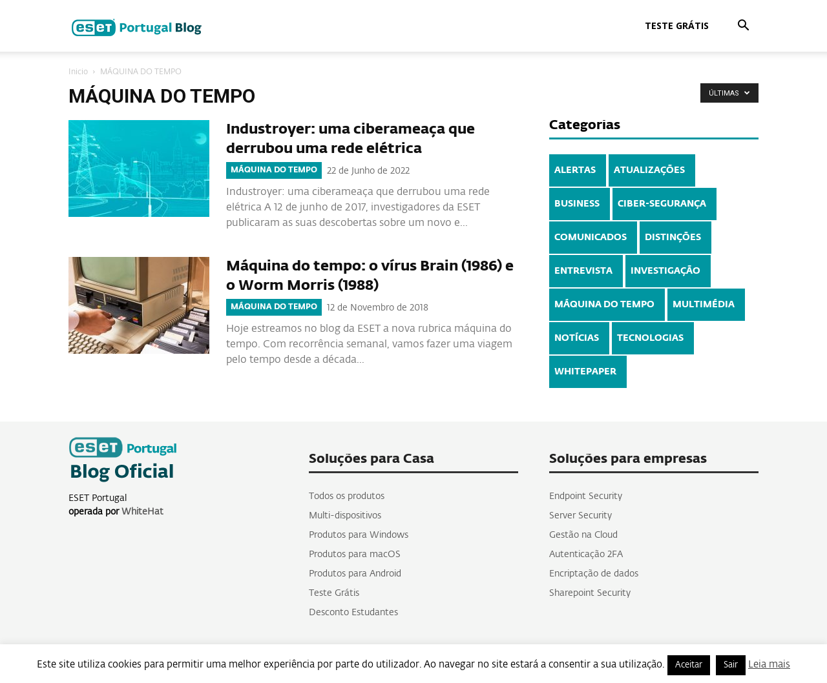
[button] (743, 27)
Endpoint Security (585, 496)
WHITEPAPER (585, 371)
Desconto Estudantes (353, 612)
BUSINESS (577, 204)
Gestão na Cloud (583, 535)
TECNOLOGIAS (650, 338)
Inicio (78, 72)
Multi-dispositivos (345, 515)
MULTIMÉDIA (704, 304)
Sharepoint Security (590, 593)
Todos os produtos (346, 496)
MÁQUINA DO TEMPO (274, 170)
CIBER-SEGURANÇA (662, 204)
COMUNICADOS (590, 237)
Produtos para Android (355, 573)
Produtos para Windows (358, 535)
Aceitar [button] (688, 665)
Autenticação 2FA (586, 554)
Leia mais (769, 664)
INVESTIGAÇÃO (665, 271)
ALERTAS (575, 170)
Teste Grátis (677, 25)
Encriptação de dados (593, 573)
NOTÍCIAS (576, 338)
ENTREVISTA (583, 271)
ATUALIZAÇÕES (649, 170)
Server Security (580, 515)
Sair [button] (731, 665)
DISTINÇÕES (673, 237)
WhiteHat (142, 511)
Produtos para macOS (355, 554)
